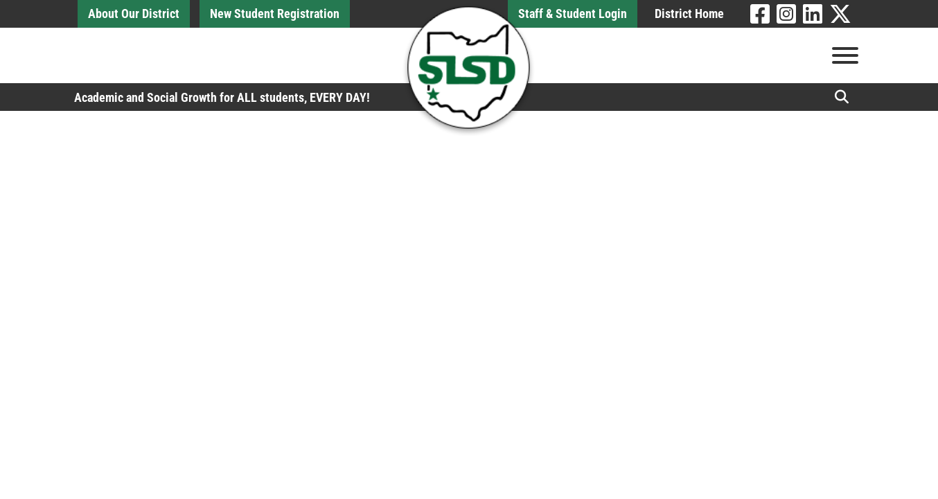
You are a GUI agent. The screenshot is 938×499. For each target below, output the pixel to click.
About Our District (133, 13)
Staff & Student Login (572, 13)
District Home (689, 13)
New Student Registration (274, 13)
